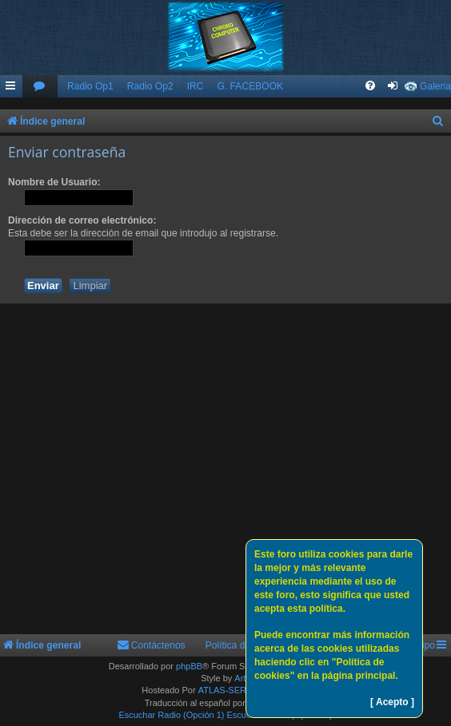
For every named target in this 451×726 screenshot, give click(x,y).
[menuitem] (40, 86)
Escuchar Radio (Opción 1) (171, 715)
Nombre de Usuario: (54, 182)
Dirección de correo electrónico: (82, 220)
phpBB (189, 666)
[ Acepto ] (392, 702)
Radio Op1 (90, 86)
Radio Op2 (150, 86)
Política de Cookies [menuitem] (247, 645)
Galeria (435, 86)
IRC (195, 86)
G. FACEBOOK (250, 86)
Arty (242, 678)
